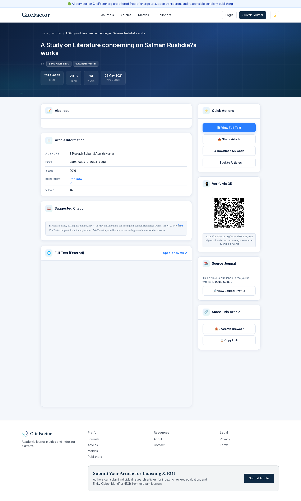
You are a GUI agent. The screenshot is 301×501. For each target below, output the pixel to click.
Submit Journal (252, 15)
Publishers (163, 15)
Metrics (143, 15)
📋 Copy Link (229, 340)
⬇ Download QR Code (229, 151)
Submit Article (259, 478)
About (158, 439)
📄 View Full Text (229, 127)
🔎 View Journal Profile (229, 290)
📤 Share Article (229, 139)
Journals (107, 15)
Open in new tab (175, 252)
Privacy (225, 439)
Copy (180, 225)
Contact (159, 445)
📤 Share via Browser (229, 328)
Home (44, 33)
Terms (224, 445)
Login (229, 15)
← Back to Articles (229, 162)
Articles (126, 15)
